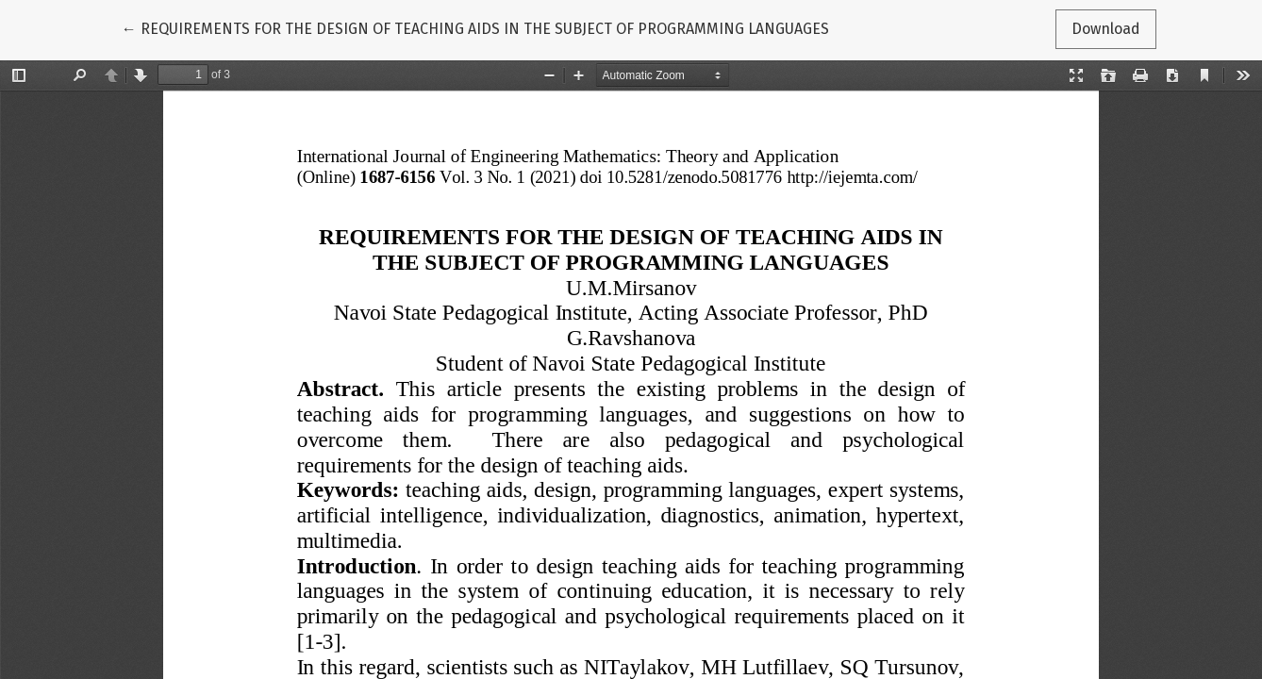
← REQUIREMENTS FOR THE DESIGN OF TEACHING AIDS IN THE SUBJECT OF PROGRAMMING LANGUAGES (475, 27)
